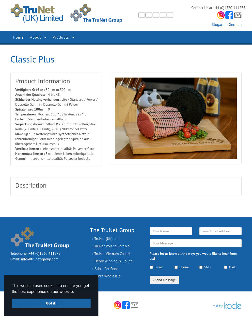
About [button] (38, 37)
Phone (181, 267)
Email (156, 267)
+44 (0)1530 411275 (45, 253)
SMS (205, 267)
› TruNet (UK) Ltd (105, 238)
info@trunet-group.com (39, 259)
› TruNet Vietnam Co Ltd (111, 253)
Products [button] (63, 37)
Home (18, 37)
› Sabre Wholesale (106, 276)
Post (229, 267)
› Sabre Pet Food (105, 268)
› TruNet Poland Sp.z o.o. (111, 246)
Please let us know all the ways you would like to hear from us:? (193, 256)
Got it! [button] (51, 303)
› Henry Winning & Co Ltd (112, 261)
